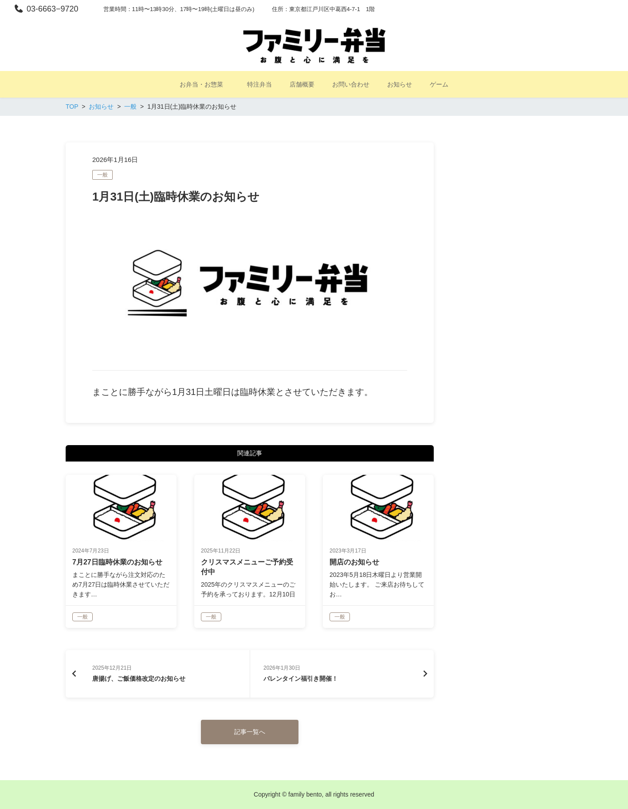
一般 (102, 175)
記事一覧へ (249, 731)
